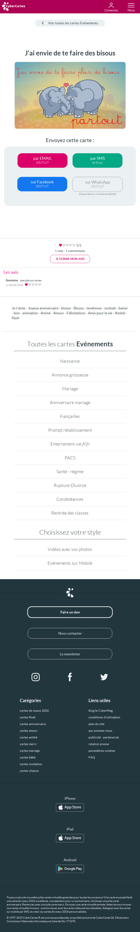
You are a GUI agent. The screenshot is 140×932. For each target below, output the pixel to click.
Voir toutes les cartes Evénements (70, 23)
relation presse (99, 744)
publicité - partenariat (104, 737)
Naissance (70, 361)
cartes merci (28, 744)
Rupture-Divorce (70, 485)
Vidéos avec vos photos (70, 549)
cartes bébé (27, 757)
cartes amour (29, 730)
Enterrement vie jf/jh (70, 443)
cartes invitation (31, 764)
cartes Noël (27, 717)
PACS (70, 457)
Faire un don (70, 612)
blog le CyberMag (101, 710)
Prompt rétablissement (70, 430)
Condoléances (69, 499)
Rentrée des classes (70, 513)
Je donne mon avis (70, 259)
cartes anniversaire (33, 724)
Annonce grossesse (70, 374)
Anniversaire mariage (70, 402)
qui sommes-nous (100, 730)
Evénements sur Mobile (69, 563)
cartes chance (29, 771)
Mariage (70, 388)
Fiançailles (70, 416)
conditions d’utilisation (104, 717)
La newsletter (70, 654)
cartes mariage (30, 750)
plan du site (96, 724)
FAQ (92, 757)
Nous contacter (70, 633)
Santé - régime (69, 471)
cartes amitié (28, 737)
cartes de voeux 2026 (34, 710)
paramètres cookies (102, 750)
